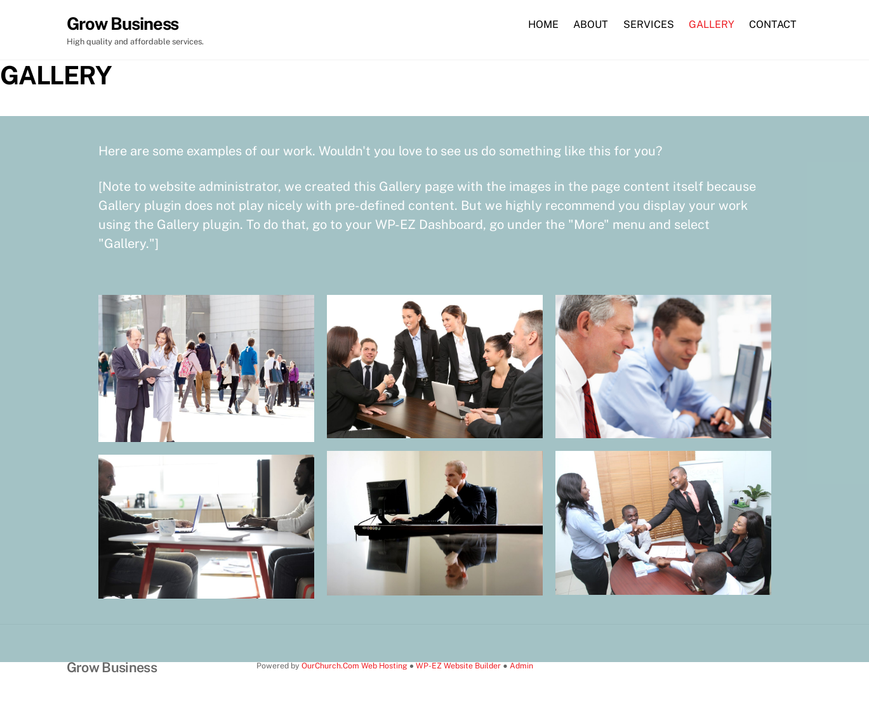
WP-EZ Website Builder (458, 665)
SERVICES (648, 24)
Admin (521, 665)
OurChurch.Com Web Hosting (355, 665)
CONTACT (773, 24)
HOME (543, 24)
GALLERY (711, 24)
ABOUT (590, 24)
